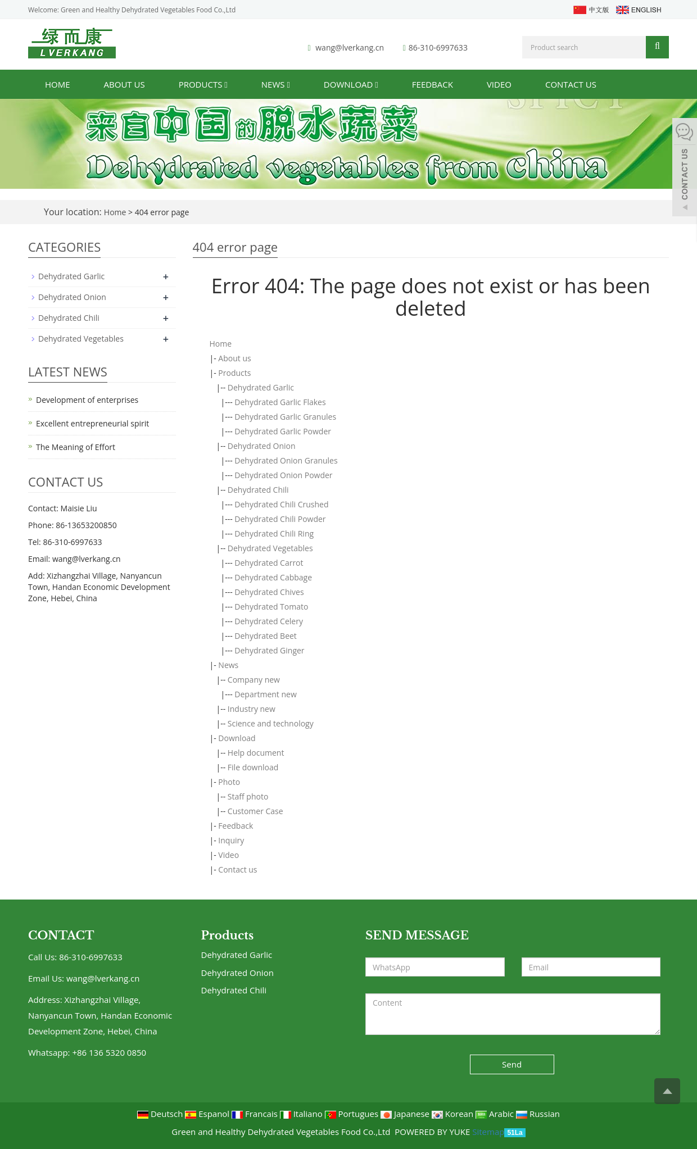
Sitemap (488, 1131)
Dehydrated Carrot (268, 562)
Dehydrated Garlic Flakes (279, 402)
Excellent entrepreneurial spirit (92, 423)
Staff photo (248, 796)
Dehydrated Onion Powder (283, 475)
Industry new (251, 708)
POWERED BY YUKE (433, 1131)
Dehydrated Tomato (271, 606)
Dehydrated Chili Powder (279, 519)
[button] (225, 84)
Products (203, 84)
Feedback (432, 84)
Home (57, 84)
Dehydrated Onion (262, 445)
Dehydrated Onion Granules (285, 460)
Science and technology (271, 723)
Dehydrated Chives (269, 592)
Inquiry (231, 840)
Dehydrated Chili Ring (274, 533)
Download (351, 84)
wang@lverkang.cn (349, 47)
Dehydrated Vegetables (270, 548)
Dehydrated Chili (258, 489)
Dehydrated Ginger (269, 650)
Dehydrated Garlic (261, 387)
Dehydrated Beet (265, 635)
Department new (265, 694)
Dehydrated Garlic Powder (282, 431)
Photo (229, 781)
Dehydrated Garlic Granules (285, 416)
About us (124, 84)
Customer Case (255, 811)
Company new (254, 679)
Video (499, 84)
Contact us (570, 84)
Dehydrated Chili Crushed (281, 504)
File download (253, 767)
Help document (256, 752)
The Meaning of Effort (75, 447)
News (275, 84)
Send (512, 1064)
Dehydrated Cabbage (273, 577)
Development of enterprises (87, 399)
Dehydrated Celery (268, 621)
